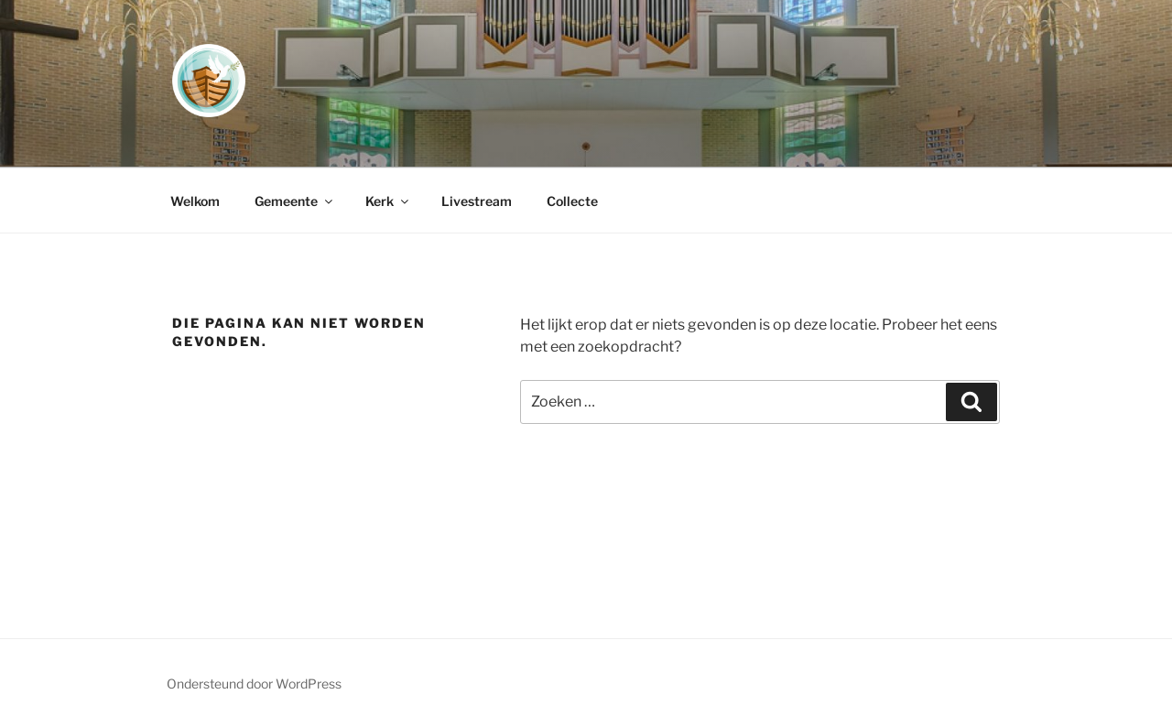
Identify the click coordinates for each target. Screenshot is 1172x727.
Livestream (476, 201)
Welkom (195, 201)
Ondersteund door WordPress (254, 683)
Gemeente (295, 201)
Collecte (572, 201)
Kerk (388, 201)
